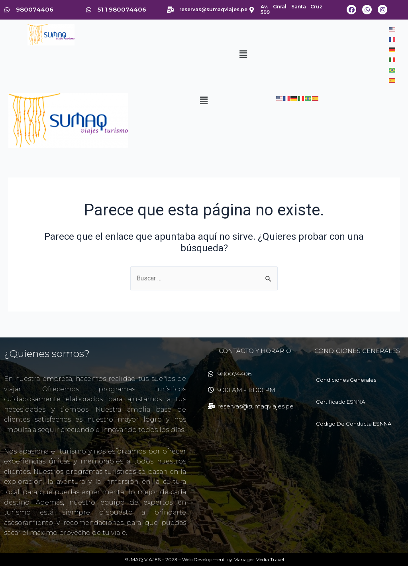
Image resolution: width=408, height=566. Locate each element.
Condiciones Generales (346, 380)
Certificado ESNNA (340, 401)
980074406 (34, 9)
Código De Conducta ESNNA (353, 424)
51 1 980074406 (122, 9)
